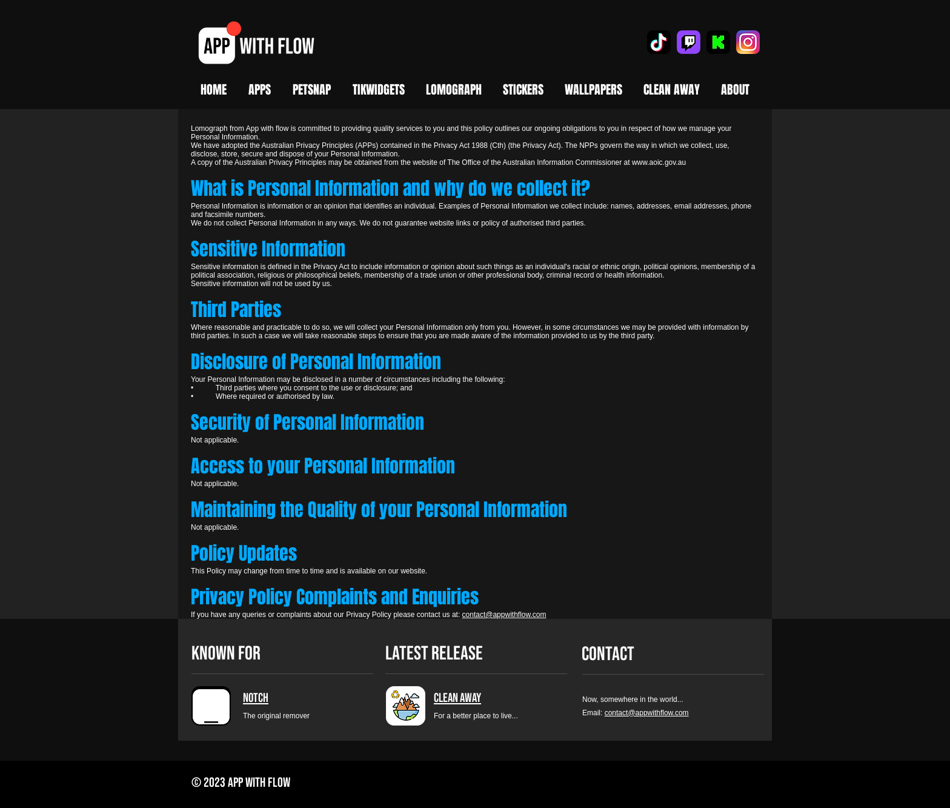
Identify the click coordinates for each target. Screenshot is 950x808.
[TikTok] (659, 42)
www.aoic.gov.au (659, 162)
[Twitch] (688, 42)
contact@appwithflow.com (504, 614)
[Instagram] (748, 42)
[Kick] (718, 42)
